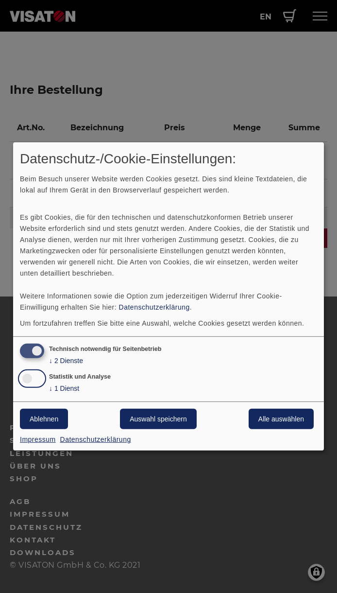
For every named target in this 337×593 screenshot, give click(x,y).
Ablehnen (44, 419)
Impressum (38, 439)
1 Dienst (64, 388)
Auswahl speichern (158, 419)
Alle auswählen (281, 419)
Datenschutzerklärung (154, 307)
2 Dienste (66, 360)
